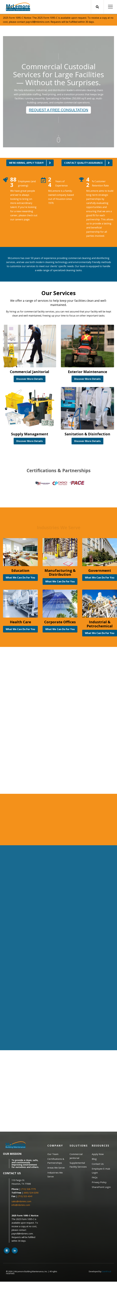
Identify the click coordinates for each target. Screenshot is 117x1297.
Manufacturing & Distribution (60, 572)
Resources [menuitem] (100, 1145)
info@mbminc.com (21, 1205)
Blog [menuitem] (94, 1158)
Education (20, 570)
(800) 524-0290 (31, 1192)
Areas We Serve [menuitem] (56, 1167)
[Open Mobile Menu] (110, 7)
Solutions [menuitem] (79, 1145)
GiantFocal (106, 1271)
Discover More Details (29, 379)
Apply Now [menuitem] (98, 1154)
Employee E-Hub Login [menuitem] (101, 1170)
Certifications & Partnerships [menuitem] (55, 1160)
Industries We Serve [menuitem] (55, 1174)
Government (99, 570)
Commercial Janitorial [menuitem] (76, 1156)
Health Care (20, 621)
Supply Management (29, 433)
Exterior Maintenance (87, 371)
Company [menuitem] (55, 1145)
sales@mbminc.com (22, 1201)
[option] (41, 483)
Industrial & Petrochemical (100, 623)
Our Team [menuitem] (52, 1154)
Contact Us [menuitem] (98, 1163)
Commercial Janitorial (29, 371)
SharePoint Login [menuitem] (101, 1187)
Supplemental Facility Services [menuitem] (78, 1164)
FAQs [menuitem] (95, 1177)
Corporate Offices (60, 621)
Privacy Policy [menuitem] (99, 1182)
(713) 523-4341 (25, 1196)
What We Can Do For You (20, 577)
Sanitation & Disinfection (87, 433)
